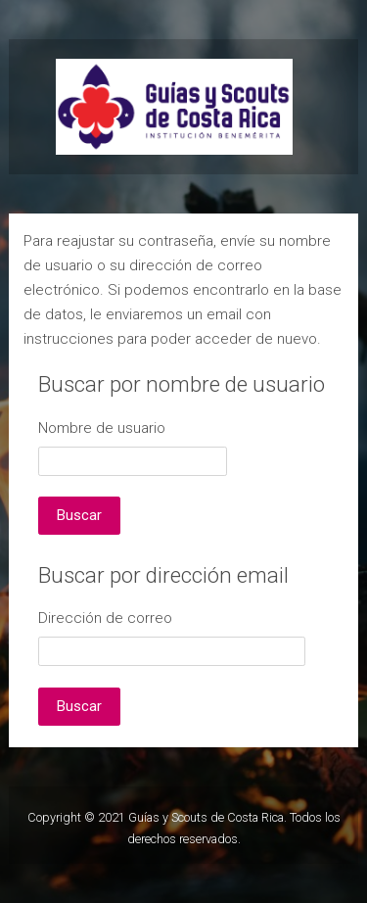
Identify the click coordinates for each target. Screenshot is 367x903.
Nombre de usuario (101, 428)
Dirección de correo (105, 618)
